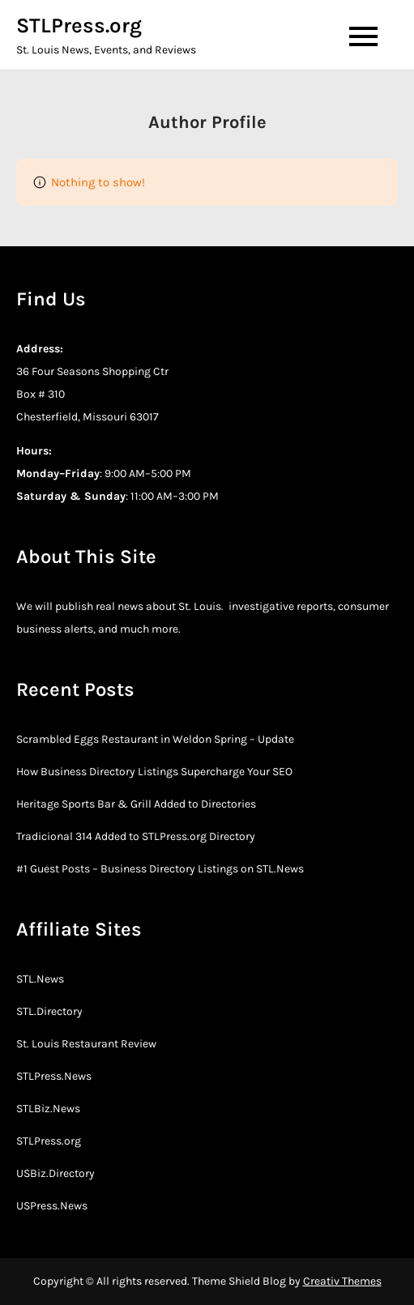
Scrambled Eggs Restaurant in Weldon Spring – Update (155, 739)
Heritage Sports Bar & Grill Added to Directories (136, 804)
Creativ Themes (342, 1281)
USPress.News (51, 1206)
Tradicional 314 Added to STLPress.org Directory (135, 836)
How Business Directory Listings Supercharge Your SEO (154, 771)
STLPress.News (54, 1076)
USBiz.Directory (55, 1173)
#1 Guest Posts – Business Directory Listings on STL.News (160, 869)
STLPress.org (79, 25)
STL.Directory (49, 1011)
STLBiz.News (48, 1108)
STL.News (40, 979)
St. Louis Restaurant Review (86, 1044)
